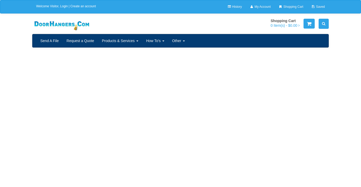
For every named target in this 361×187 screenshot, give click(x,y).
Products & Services (120, 41)
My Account (260, 7)
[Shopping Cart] (309, 24)
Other (178, 41)
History (234, 7)
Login (64, 6)
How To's (155, 41)
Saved (318, 7)
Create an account (83, 6)
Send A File (49, 41)
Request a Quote (80, 41)
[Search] (324, 24)
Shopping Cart (291, 7)
